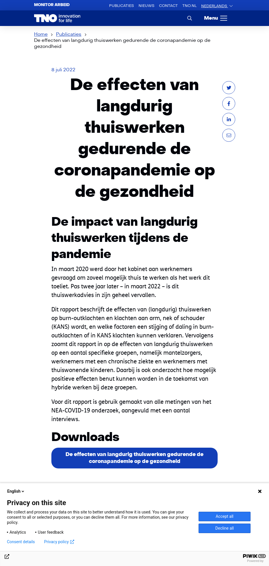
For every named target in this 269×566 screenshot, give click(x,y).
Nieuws (146, 5)
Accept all (224, 516)
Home (41, 34)
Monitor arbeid (52, 5)
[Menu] (216, 18)
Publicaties (121, 5)
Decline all (224, 528)
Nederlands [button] (214, 6)
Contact (168, 5)
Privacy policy (59, 541)
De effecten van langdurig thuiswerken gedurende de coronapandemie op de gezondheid (134, 458)
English (16, 491)
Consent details (21, 541)
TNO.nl (189, 6)
